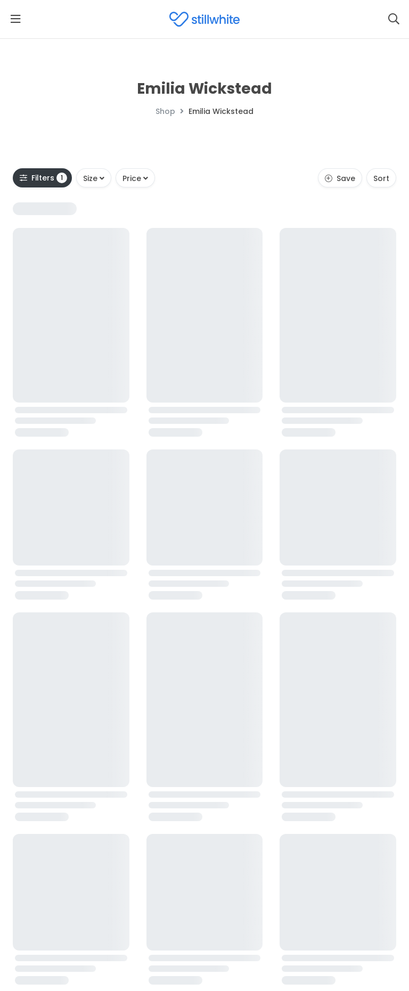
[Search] (393, 19)
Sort (381, 178)
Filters (43, 178)
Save (340, 178)
